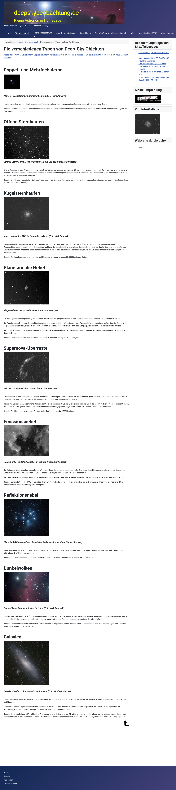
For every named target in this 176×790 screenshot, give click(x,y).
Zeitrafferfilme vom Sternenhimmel (110, 33)
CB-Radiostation (10, 783)
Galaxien (7, 58)
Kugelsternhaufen (41, 55)
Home (8, 33)
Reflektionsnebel (107, 55)
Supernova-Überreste (75, 55)
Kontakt (7, 776)
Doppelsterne (9, 55)
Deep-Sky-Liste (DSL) (147, 33)
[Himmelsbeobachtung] (34, 36)
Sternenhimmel (22, 33)
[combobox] (148, 147)
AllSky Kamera (167, 33)
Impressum (8, 780)
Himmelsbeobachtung (42, 33)
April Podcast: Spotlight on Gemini (152, 64)
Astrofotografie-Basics (66, 33)
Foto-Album (85, 33)
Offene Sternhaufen (24, 55)
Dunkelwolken (121, 55)
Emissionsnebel (92, 55)
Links (132, 33)
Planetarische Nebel (58, 55)
